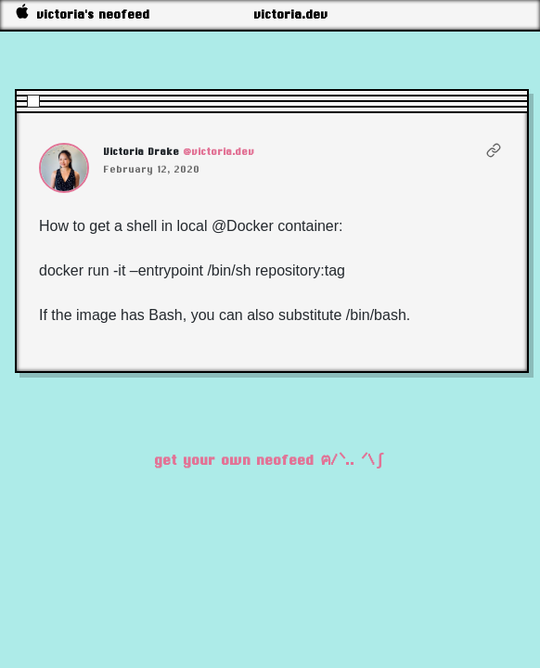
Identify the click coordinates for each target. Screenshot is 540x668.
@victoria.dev (219, 151)
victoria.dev (291, 14)
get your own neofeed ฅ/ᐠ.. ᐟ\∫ (270, 460)
